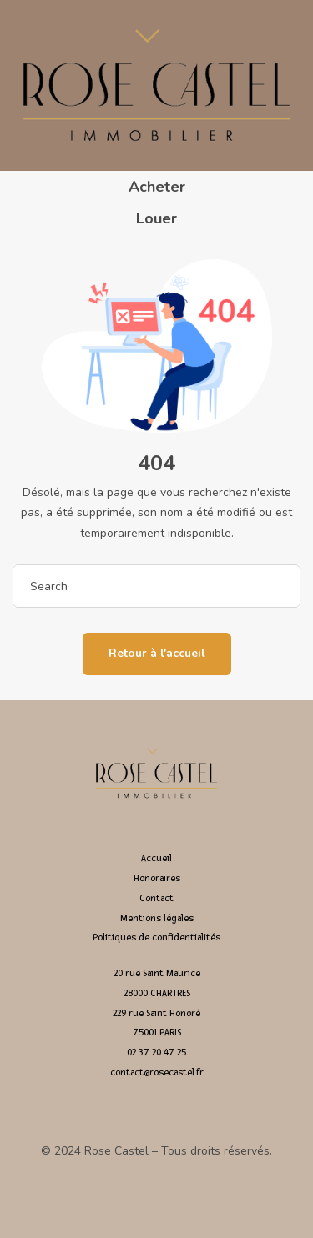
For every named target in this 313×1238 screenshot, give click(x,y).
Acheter (157, 187)
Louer (156, 218)
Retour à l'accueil (157, 653)
